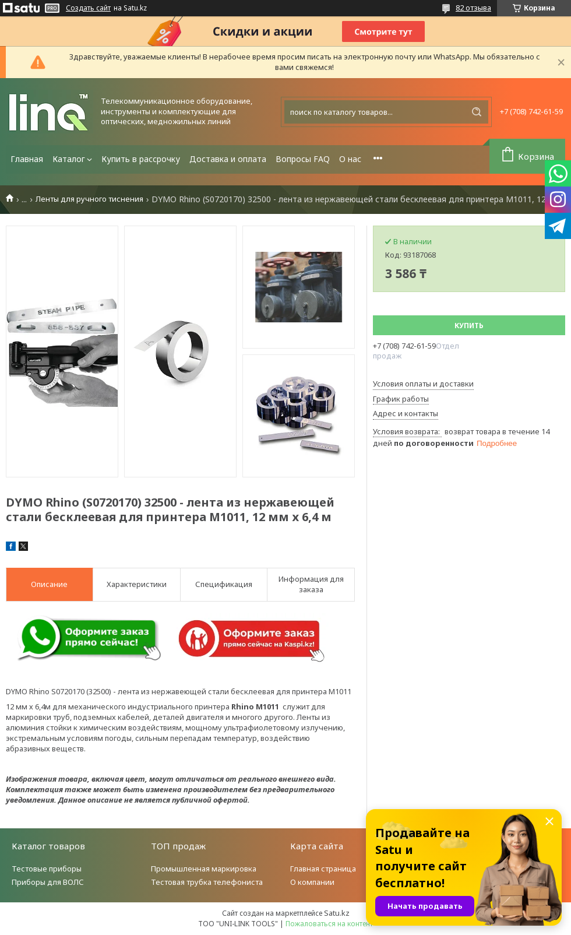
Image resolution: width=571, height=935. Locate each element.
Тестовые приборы (47, 868)
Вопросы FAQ (303, 158)
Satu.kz (337, 913)
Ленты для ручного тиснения (89, 199)
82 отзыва (473, 7)
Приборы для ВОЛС (48, 882)
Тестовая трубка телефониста (207, 882)
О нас (350, 158)
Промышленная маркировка (203, 868)
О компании (312, 882)
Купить (469, 326)
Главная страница (323, 868)
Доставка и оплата (227, 158)
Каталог (68, 158)
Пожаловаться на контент (329, 924)
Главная (26, 158)
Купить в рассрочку (140, 158)
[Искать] (476, 112)
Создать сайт (88, 8)
